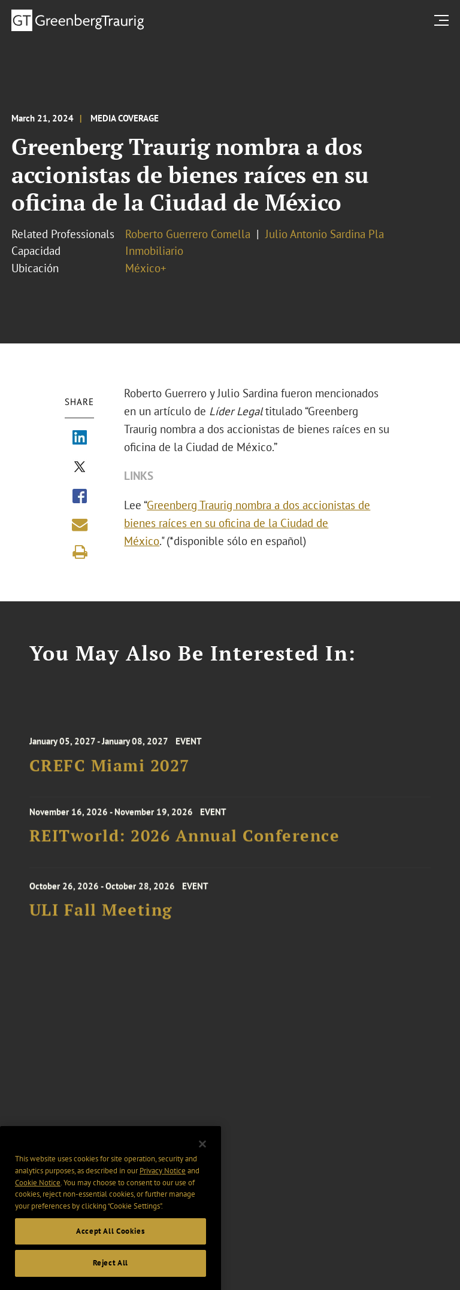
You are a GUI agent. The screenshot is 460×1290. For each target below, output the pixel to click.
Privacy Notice (163, 1180)
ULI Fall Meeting (100, 914)
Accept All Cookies (110, 1241)
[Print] (79, 552)
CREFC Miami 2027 (109, 769)
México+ (146, 268)
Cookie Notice (37, 1191)
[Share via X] (79, 468)
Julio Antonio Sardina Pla (324, 234)
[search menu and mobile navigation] (444, 20)
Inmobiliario (154, 251)
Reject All (111, 1272)
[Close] (202, 1153)
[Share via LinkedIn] (79, 439)
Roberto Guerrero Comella (187, 234)
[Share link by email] (79, 525)
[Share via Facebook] (79, 497)
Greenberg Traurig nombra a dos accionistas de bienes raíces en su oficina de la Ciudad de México (247, 523)
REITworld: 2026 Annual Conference (184, 839)
